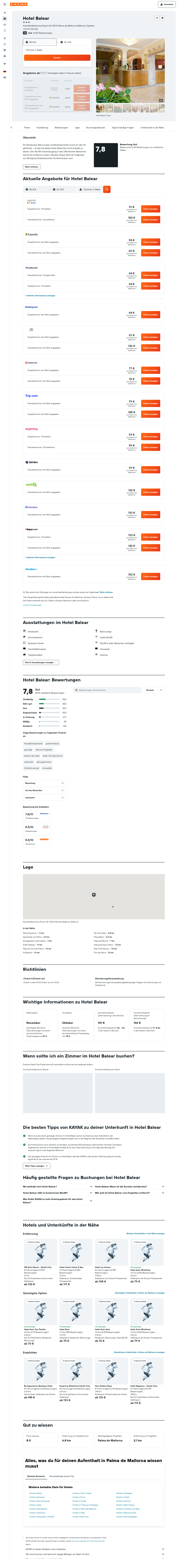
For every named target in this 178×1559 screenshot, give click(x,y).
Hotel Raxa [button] (64, 1329)
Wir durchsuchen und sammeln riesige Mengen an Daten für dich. (95, 1554)
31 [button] (44, 101)
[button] (5, 4)
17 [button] (44, 88)
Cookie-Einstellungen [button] (32, 605)
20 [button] (64, 88)
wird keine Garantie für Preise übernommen (88, 1541)
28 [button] (71, 94)
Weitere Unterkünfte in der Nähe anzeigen (145, 1233)
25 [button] (51, 94)
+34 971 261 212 (30, 29)
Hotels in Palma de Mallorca (84, 1509)
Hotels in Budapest (124, 1493)
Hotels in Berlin (35, 1493)
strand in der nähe (31, 756)
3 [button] (44, 74)
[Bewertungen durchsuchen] (110, 690)
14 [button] (71, 81)
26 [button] (57, 94)
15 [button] (78, 81)
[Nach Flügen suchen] (4, 13)
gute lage (28, 749)
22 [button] (77, 88)
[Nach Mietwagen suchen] (4, 24)
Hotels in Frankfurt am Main (128, 1509)
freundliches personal (33, 743)
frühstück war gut (31, 768)
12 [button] (58, 81)
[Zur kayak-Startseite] (18, 4)
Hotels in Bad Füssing (125, 1505)
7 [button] (71, 74)
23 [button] (84, 88)
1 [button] (77, 68)
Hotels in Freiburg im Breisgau (85, 1505)
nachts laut (28, 762)
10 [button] (44, 81)
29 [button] (77, 94)
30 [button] (84, 94)
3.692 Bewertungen (42, 32)
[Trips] (4, 64)
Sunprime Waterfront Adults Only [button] (75, 1386)
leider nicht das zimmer (53, 756)
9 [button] (84, 74)
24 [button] (44, 94)
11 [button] (51, 81)
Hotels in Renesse (36, 1497)
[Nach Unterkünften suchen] (4, 18)
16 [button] (84, 81)
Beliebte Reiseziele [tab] (36, 1476)
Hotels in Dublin (123, 1497)
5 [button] (57, 74)
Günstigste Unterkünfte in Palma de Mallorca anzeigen (140, 1293)
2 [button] (84, 68)
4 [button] (51, 74)
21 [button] (71, 88)
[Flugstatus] (4, 44)
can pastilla (47, 768)
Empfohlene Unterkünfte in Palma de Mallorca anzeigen (139, 1352)
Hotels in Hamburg (37, 1512)
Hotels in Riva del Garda (39, 1501)
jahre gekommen (44, 762)
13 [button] (64, 81)
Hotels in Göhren (123, 1501)
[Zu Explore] (4, 38)
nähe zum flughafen (43, 749)
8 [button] (77, 74)
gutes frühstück (52, 743)
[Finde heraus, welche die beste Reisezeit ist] (4, 50)
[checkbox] (37, 816)
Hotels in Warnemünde (126, 1512)
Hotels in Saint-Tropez (82, 1493)
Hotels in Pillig (79, 1512)
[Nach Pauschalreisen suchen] (4, 30)
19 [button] (58, 88)
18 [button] (51, 88)
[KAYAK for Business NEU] (4, 56)
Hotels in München (81, 1516)
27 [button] (64, 94)
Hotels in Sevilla (79, 1501)
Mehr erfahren (106, 592)
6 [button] (64, 74)
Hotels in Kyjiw (35, 1505)
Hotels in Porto (79, 1497)
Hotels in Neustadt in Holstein (42, 1516)
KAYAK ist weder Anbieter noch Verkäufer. (95, 1549)
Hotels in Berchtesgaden (126, 1516)
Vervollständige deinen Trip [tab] (61, 1476)
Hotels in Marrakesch (38, 1509)
